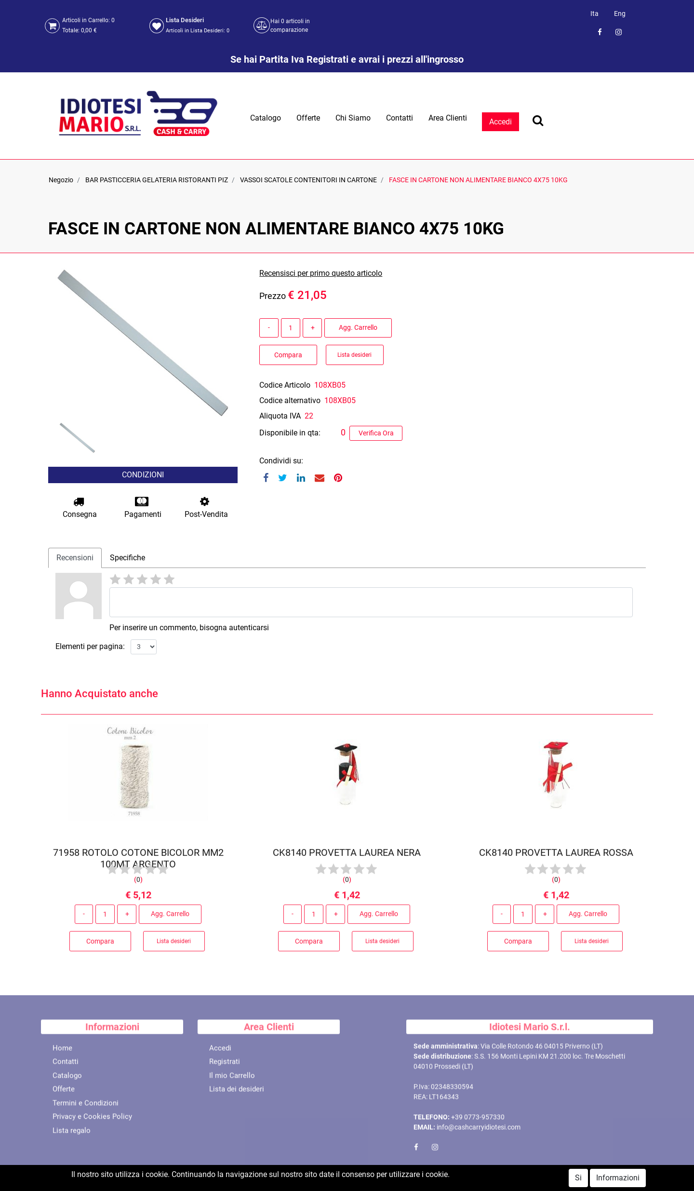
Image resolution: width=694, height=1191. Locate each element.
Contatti (399, 117)
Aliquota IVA (280, 415)
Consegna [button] (80, 507)
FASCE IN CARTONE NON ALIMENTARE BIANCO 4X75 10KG (478, 180)
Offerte (308, 117)
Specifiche (127, 557)
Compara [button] (288, 355)
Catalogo (265, 117)
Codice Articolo (284, 385)
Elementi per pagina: (90, 646)
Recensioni (74, 557)
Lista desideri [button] (354, 355)
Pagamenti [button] (142, 507)
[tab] (75, 558)
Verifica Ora (376, 433)
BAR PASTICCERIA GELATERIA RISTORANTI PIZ (156, 180)
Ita (594, 13)
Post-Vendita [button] (206, 507)
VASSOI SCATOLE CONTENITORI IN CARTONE (308, 180)
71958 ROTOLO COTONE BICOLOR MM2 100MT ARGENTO (138, 862)
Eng (620, 13)
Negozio (61, 180)
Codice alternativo (289, 400)
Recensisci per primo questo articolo (320, 273)
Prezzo (272, 296)
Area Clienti (447, 117)
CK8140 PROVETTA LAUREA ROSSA (556, 857)
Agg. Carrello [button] (358, 327)
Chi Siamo (353, 117)
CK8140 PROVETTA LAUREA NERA (347, 857)
